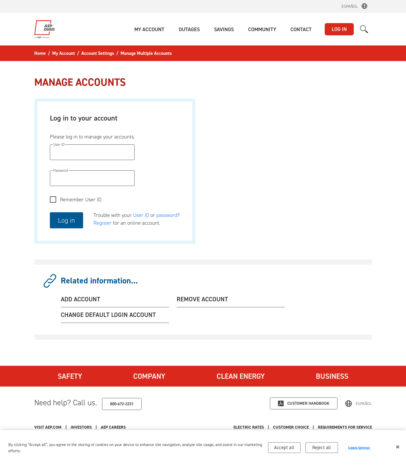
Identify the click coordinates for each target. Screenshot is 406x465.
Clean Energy (241, 376)
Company (149, 376)
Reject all (321, 449)
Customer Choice (291, 427)
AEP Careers (113, 427)
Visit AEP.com (48, 427)
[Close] (397, 448)
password (166, 215)
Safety (70, 376)
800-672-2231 (122, 404)
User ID (141, 215)
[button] (149, 29)
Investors (81, 427)
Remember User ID (80, 199)
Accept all (284, 449)
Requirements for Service (345, 427)
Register (103, 223)
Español (350, 6)
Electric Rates (249, 427)
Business (332, 376)
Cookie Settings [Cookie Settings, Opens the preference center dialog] (359, 449)
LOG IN (339, 29)
